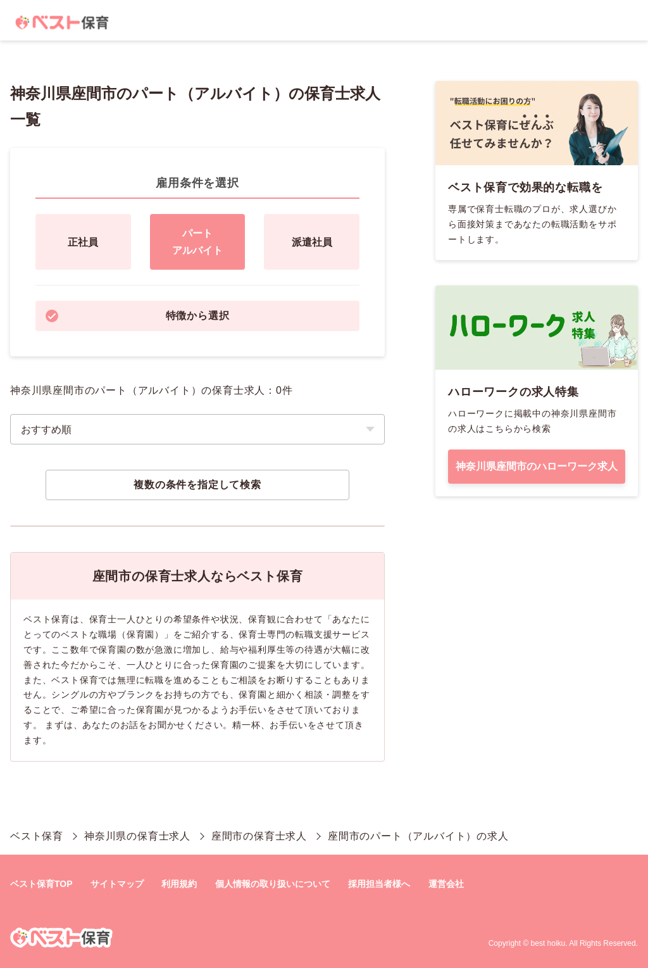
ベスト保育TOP (41, 884)
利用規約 (179, 884)
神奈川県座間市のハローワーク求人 (537, 466)
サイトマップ (117, 884)
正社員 (83, 242)
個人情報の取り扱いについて (272, 884)
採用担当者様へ (379, 884)
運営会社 (446, 884)
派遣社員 (312, 242)
